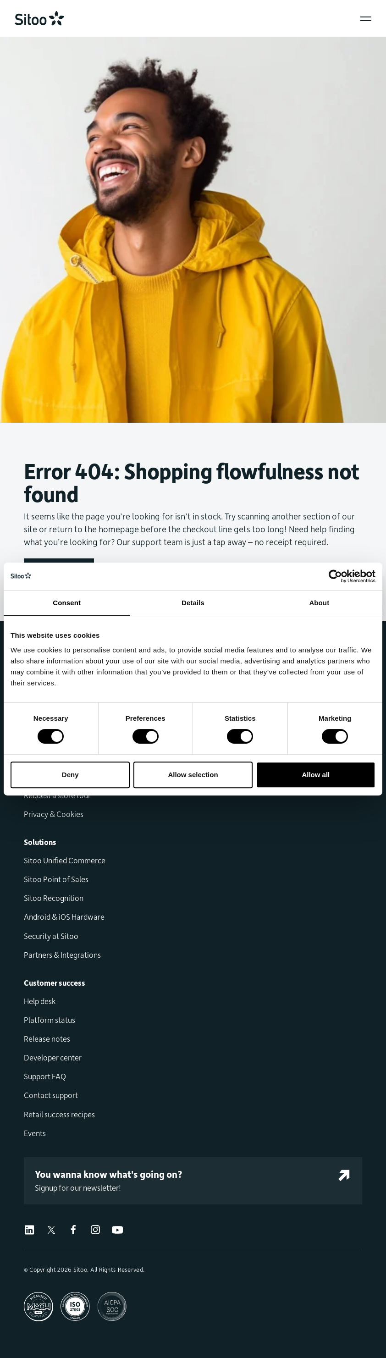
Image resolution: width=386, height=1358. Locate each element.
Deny (70, 774)
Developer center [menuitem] (53, 1057)
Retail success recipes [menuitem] (59, 1114)
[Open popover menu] (365, 18)
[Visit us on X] (51, 1228)
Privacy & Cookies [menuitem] (53, 814)
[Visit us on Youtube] (117, 1228)
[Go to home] (39, 18)
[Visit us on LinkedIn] (29, 1228)
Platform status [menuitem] (49, 1020)
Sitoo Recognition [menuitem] (53, 898)
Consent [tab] (67, 603)
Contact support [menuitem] (51, 1095)
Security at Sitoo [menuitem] (51, 936)
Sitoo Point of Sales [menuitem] (56, 879)
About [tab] (319, 603)
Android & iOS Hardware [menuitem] (64, 916)
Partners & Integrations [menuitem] (62, 954)
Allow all (316, 774)
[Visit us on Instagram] (95, 1228)
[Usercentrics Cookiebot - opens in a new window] (335, 576)
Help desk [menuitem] (39, 1001)
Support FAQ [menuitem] (45, 1076)
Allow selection (193, 774)
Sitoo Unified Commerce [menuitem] (64, 860)
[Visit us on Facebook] (73, 1228)
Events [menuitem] (35, 1133)
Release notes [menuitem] (47, 1038)
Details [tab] (193, 603)
